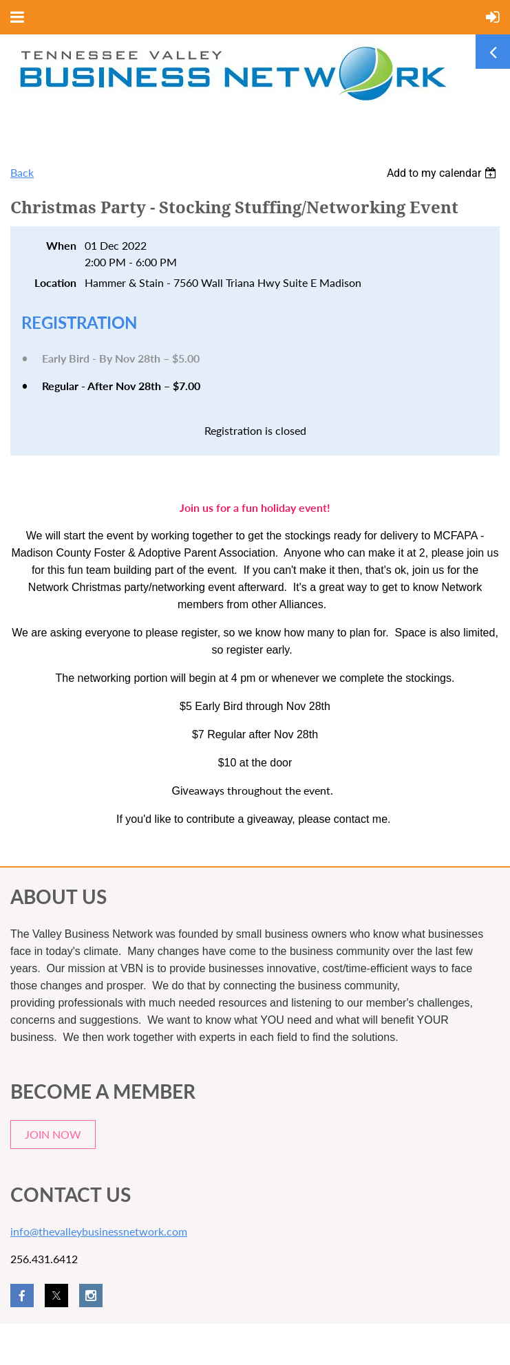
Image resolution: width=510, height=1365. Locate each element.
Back (22, 172)
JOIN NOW (53, 1134)
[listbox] (443, 173)
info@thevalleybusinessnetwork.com (98, 1231)
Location (55, 282)
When (61, 245)
